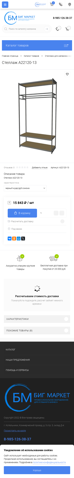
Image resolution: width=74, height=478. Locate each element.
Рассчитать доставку (20, 221)
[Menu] (5, 4)
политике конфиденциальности (49, 462)
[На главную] (41, 4)
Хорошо (37, 470)
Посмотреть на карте (15, 430)
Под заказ (15, 228)
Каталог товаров (37, 45)
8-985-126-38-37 (62, 18)
